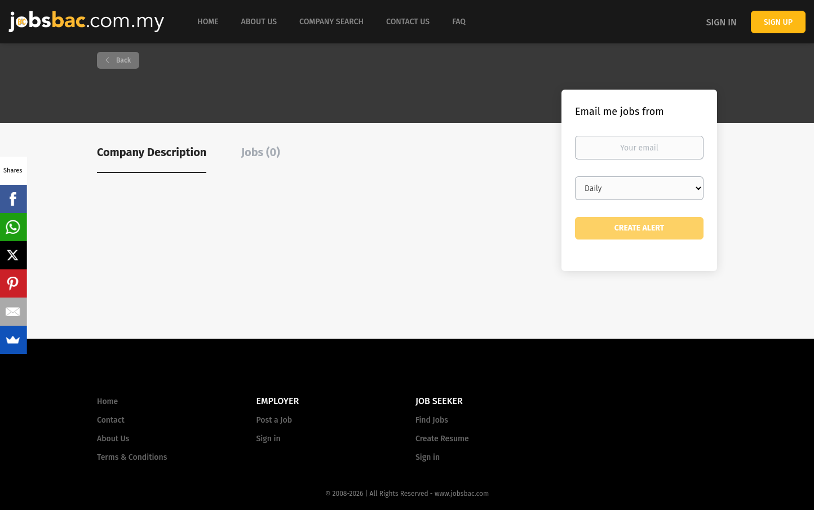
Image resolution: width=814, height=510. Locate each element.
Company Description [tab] (151, 152)
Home (107, 401)
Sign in (721, 22)
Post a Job (274, 420)
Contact (111, 420)
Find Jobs (431, 420)
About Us (113, 439)
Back (122, 60)
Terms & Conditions (132, 457)
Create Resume (442, 439)
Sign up (778, 22)
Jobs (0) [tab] (260, 152)
